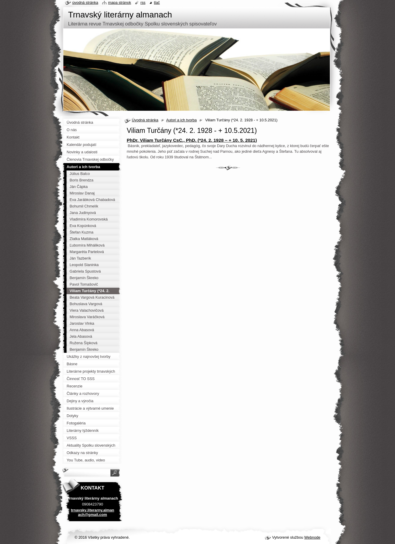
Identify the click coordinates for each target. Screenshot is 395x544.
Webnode (312, 537)
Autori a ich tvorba (181, 120)
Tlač (157, 2)
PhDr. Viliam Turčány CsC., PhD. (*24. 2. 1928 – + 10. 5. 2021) (192, 140)
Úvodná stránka (145, 120)
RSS (142, 2)
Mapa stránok (119, 2)
